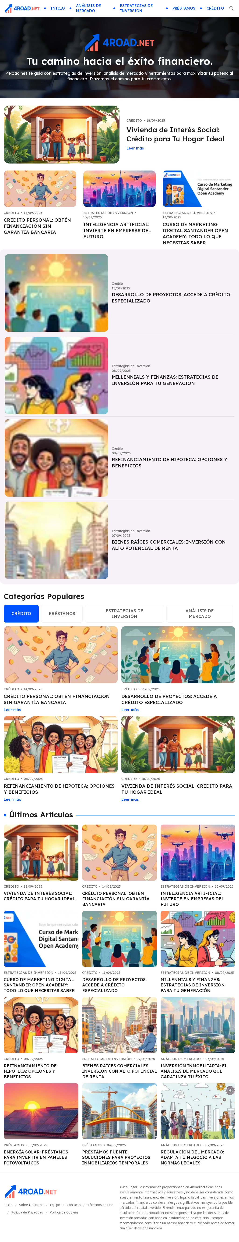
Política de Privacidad (27, 1212)
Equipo (55, 1205)
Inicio (9, 1205)
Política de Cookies (64, 1212)
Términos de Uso (100, 1205)
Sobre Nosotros (31, 1205)
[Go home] (22, 8)
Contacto (74, 1205)
